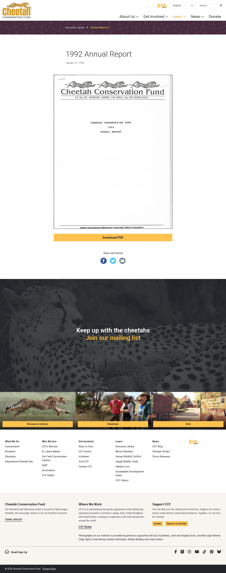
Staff (44, 465)
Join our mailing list (113, 338)
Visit (188, 424)
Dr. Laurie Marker (51, 451)
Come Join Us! (13, 519)
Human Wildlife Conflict (128, 456)
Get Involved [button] (153, 16)
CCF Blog (157, 446)
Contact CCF (85, 466)
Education (10, 456)
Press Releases (161, 456)
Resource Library (75, 27)
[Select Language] (182, 5)
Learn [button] (178, 16)
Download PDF (113, 237)
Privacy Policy (49, 569)
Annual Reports (100, 27)
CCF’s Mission (50, 446)
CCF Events (85, 451)
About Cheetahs (124, 451)
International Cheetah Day (19, 461)
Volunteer (113, 424)
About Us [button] (127, 16)
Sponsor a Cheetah (176, 523)
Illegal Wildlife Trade (127, 461)
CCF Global (48, 475)
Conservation (12, 446)
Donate (215, 16)
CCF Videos (122, 480)
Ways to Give (86, 446)
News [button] (195, 16)
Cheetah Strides (161, 451)
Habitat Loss (123, 466)
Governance (48, 470)
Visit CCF (84, 461)
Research (10, 451)
